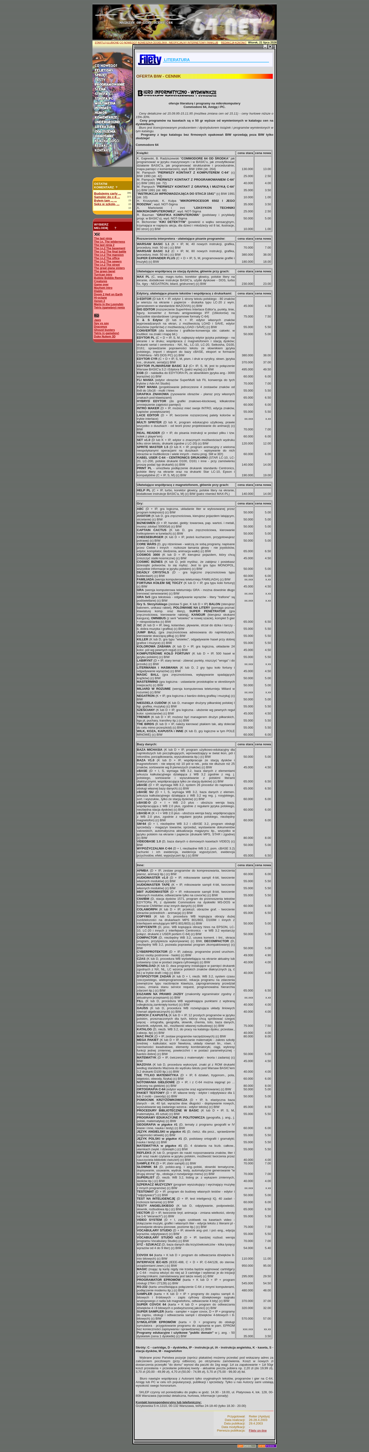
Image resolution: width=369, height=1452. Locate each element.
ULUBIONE (112, 42)
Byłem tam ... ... (105, 200)
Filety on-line (258, 1430)
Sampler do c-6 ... (107, 197)
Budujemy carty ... (107, 193)
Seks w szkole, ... (107, 204)
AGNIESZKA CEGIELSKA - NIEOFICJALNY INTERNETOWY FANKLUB (178, 42)
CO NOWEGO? (128, 42)
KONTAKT (241, 42)
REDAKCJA (227, 42)
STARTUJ (100, 42)
